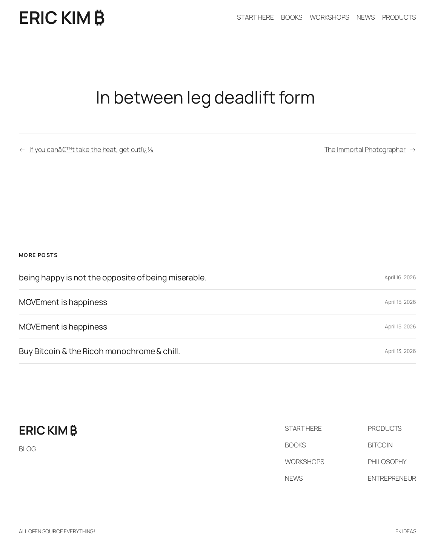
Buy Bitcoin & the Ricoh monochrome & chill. (99, 351)
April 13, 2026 (400, 350)
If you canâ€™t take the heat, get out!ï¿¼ (91, 149)
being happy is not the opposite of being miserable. (112, 277)
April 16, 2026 (400, 277)
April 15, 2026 (400, 301)
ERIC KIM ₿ (62, 17)
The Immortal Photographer (365, 149)
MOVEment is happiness (63, 301)
